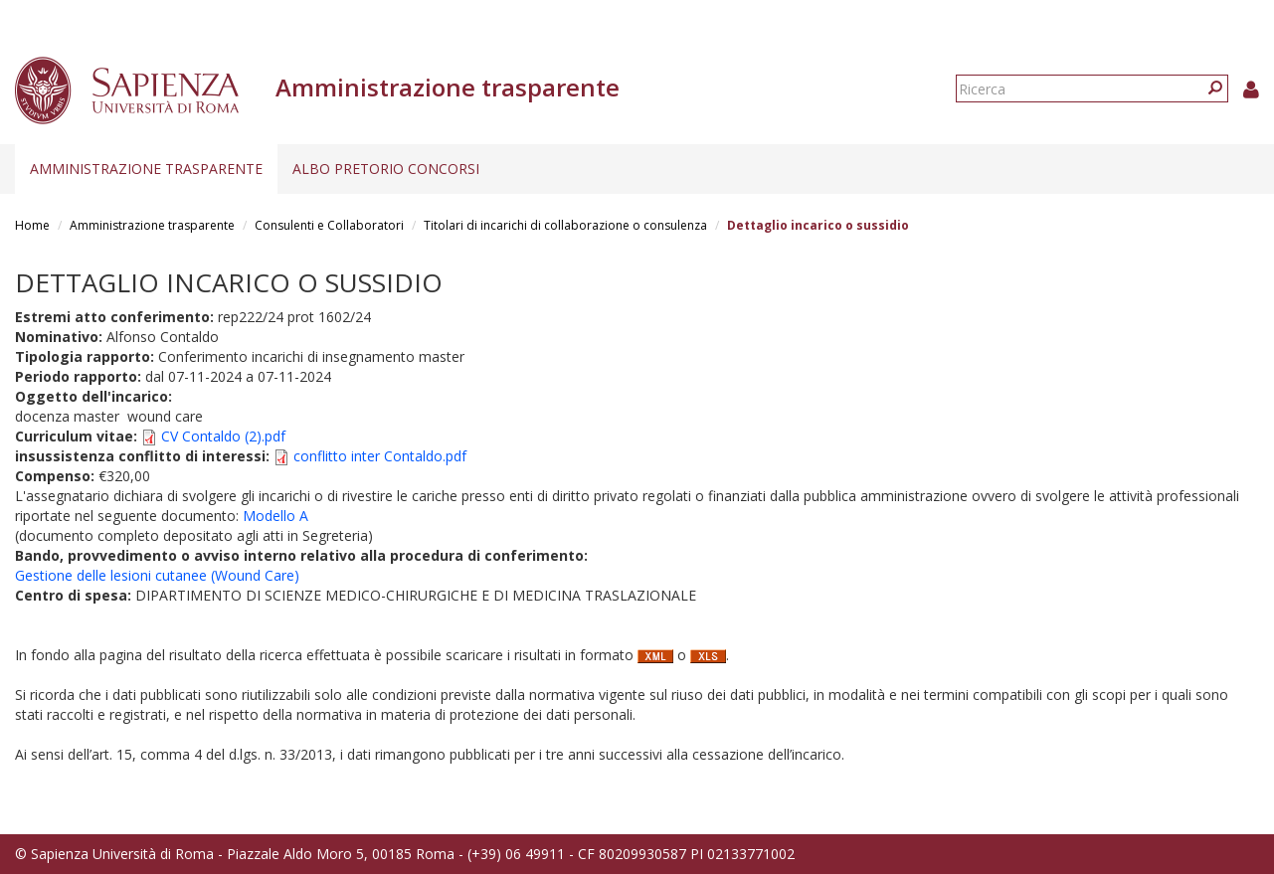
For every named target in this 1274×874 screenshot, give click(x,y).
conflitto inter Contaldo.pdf (379, 455)
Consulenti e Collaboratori (329, 225)
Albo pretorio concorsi (385, 168)
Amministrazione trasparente (146, 168)
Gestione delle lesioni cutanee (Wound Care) (157, 575)
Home (32, 225)
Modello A (275, 515)
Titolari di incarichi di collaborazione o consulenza (565, 225)
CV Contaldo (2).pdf (223, 436)
